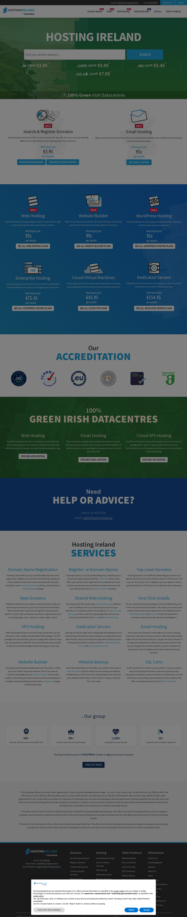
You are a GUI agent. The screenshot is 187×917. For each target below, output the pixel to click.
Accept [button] (146, 910)
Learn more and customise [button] (49, 910)
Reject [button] (131, 910)
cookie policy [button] (38, 896)
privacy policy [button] (119, 891)
